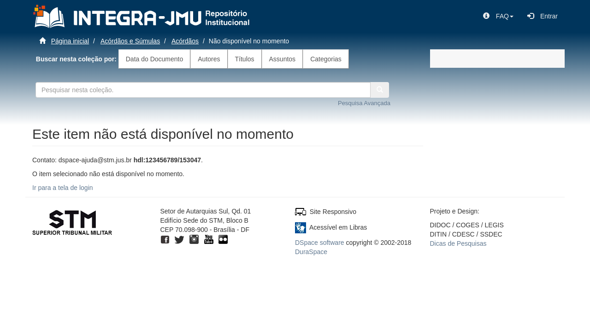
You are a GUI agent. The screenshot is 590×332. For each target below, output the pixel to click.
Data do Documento (154, 59)
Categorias (326, 59)
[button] (498, 16)
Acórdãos (185, 41)
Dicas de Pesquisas (458, 243)
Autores (209, 59)
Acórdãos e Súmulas (130, 41)
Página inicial (70, 41)
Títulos (244, 59)
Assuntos (282, 59)
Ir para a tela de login (62, 187)
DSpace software (319, 242)
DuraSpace (311, 251)
